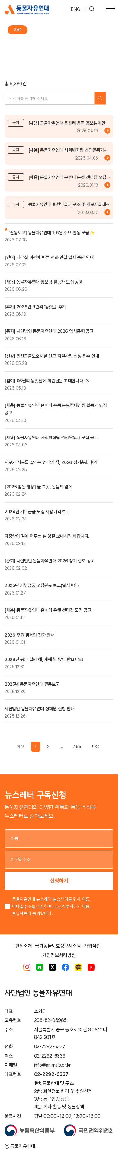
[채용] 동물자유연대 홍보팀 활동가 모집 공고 (44, 282)
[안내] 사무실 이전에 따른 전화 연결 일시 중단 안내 (49, 257)
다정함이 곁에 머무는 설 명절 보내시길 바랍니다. (47, 536)
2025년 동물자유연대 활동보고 (32, 684)
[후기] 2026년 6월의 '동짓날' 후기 (35, 307)
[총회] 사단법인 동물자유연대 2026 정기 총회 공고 (49, 561)
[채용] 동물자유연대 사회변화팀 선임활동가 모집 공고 (51, 437)
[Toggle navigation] (110, 9)
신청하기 (59, 880)
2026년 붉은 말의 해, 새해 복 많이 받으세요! (44, 659)
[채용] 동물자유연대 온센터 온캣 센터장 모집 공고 (48, 610)
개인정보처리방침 (59, 955)
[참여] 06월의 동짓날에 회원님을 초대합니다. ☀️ (47, 381)
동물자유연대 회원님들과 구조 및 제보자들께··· (68, 204)
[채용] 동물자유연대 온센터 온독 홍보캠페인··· (68, 123)
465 (77, 746)
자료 (17, 30)
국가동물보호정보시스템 (58, 946)
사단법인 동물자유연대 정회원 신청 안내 (40, 708)
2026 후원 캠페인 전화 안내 (30, 635)
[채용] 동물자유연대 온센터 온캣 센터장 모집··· (69, 177)
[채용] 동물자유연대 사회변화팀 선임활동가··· (67, 150)
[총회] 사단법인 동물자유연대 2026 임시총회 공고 (49, 331)
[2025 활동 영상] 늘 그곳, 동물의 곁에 (38, 487)
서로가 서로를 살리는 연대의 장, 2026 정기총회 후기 (51, 462)
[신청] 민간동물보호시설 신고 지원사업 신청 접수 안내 (52, 356)
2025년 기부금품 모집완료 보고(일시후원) (42, 585)
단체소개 (23, 946)
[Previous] (95, 746)
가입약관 (92, 946)
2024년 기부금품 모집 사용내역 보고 (37, 511)
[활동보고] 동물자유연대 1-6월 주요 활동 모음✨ (50, 232)
